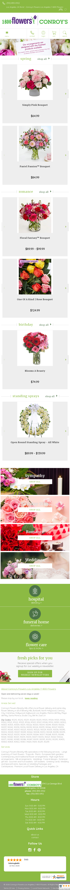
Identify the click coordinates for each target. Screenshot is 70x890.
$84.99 (35, 177)
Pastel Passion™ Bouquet (35, 166)
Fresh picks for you (35, 662)
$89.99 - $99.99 (35, 249)
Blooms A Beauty (35, 370)
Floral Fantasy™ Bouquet (35, 237)
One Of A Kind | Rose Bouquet (35, 299)
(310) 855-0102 (13, 3)
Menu (7, 36)
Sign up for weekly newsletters (35, 673)
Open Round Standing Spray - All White (35, 442)
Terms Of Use (9, 888)
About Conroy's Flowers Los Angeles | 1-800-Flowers (28, 688)
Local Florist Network (41, 888)
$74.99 (35, 382)
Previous (3, 93)
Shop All (42, 59)
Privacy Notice (23, 888)
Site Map (56, 888)
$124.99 (35, 310)
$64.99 (35, 116)
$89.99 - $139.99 (35, 453)
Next (66, 93)
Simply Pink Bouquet (35, 105)
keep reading (31, 698)
